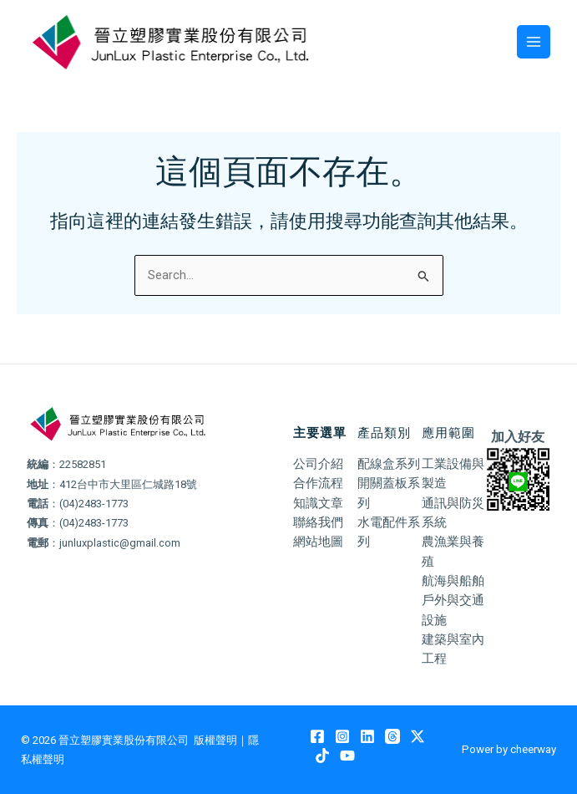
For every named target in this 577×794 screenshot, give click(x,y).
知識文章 (318, 503)
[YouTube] (347, 755)
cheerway (533, 749)
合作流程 (318, 483)
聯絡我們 (318, 522)
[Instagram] (342, 736)
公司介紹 (318, 463)
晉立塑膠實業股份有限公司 (123, 740)
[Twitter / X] (417, 736)
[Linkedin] (367, 736)
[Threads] (392, 736)
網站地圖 (318, 541)
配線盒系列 (388, 463)
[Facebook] (317, 736)
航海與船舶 (453, 580)
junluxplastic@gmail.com (119, 543)
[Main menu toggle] (533, 42)
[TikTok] (322, 755)
